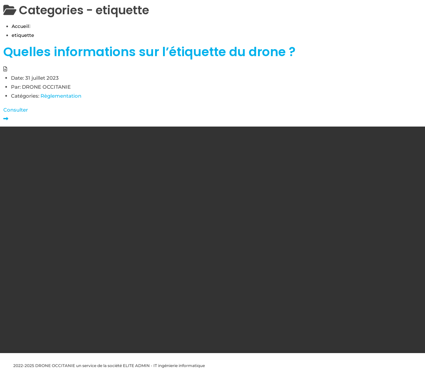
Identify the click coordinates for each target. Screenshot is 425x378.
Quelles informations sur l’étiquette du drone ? (149, 51)
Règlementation (61, 96)
